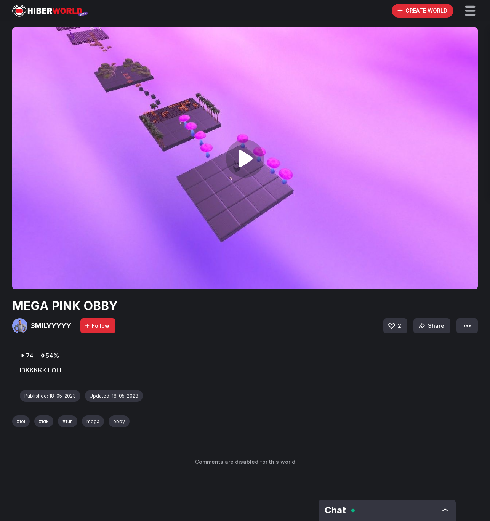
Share (430, 325)
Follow (96, 325)
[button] (470, 10)
